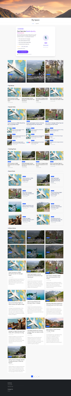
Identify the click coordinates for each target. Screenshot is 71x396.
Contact (37, 23)
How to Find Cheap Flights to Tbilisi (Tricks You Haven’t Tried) (56, 193)
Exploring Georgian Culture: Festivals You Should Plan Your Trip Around (35, 78)
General (10, 74)
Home (33, 23)
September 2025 (10, 386)
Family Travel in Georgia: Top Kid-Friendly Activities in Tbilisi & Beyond (17, 361)
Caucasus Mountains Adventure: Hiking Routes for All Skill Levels (56, 206)
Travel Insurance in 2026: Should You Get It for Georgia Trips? (16, 78)
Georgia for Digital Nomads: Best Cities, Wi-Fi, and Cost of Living (28, 219)
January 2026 (10, 384)
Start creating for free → (23, 51)
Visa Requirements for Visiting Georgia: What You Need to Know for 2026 (56, 219)
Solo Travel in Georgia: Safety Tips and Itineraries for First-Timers (53, 78)
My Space (35, 20)
